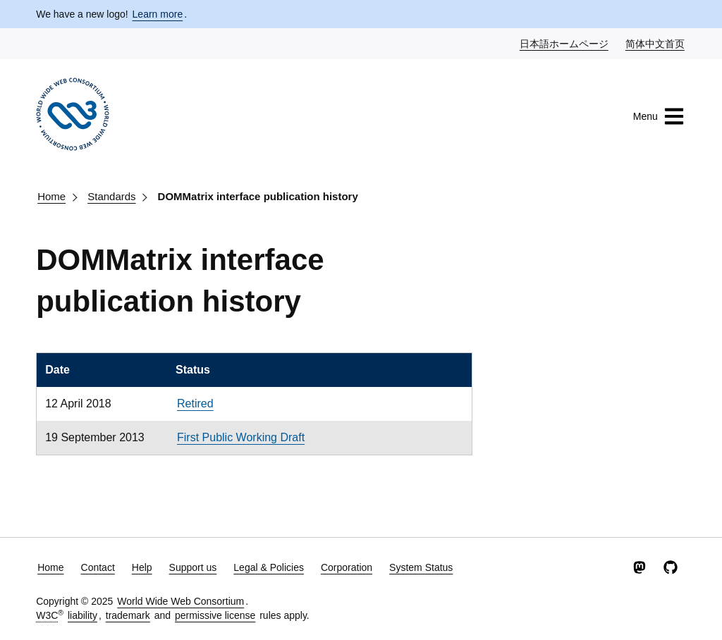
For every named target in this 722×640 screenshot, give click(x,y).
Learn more (158, 14)
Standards (111, 196)
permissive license (215, 615)
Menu (659, 116)
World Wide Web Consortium (180, 601)
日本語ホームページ (565, 43)
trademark (128, 615)
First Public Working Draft (241, 437)
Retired (195, 404)
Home (51, 196)
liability (82, 615)
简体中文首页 (655, 43)
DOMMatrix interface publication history (258, 196)
